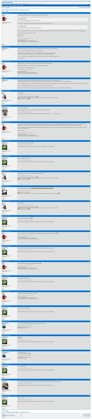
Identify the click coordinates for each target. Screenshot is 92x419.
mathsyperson (5, 323)
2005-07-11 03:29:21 (6, 395)
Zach (3, 14)
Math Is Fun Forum (7, 2)
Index (3, 5)
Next (7, 11)
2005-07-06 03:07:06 (6, 276)
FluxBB (88, 415)
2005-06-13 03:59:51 (6, 46)
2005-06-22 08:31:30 (6, 171)
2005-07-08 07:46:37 (6, 321)
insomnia (4, 381)
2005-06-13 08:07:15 (6, 78)
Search (14, 5)
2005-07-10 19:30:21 (6, 379)
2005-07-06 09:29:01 (6, 291)
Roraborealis (5, 142)
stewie (3, 188)
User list (7, 5)
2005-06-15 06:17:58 (6, 140)
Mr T (3, 92)
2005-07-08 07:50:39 (6, 350)
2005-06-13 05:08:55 (6, 61)
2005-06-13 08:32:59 (6, 90)
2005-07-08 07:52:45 (6, 364)
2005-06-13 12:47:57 (6, 122)
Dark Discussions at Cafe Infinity (12, 9)
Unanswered (87, 7)
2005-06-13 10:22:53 (6, 105)
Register (18, 5)
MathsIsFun (4, 107)
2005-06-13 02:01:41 (6, 12)
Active (83, 7)
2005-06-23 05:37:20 (6, 186)
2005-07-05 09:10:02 (6, 231)
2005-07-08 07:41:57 (6, 306)
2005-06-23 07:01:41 (6, 201)
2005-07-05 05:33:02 (6, 215)
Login (22, 5)
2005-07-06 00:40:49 (6, 261)
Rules (11, 5)
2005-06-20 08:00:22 (6, 156)
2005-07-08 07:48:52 (6, 335)
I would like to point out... (25, 9)
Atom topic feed (87, 414)
